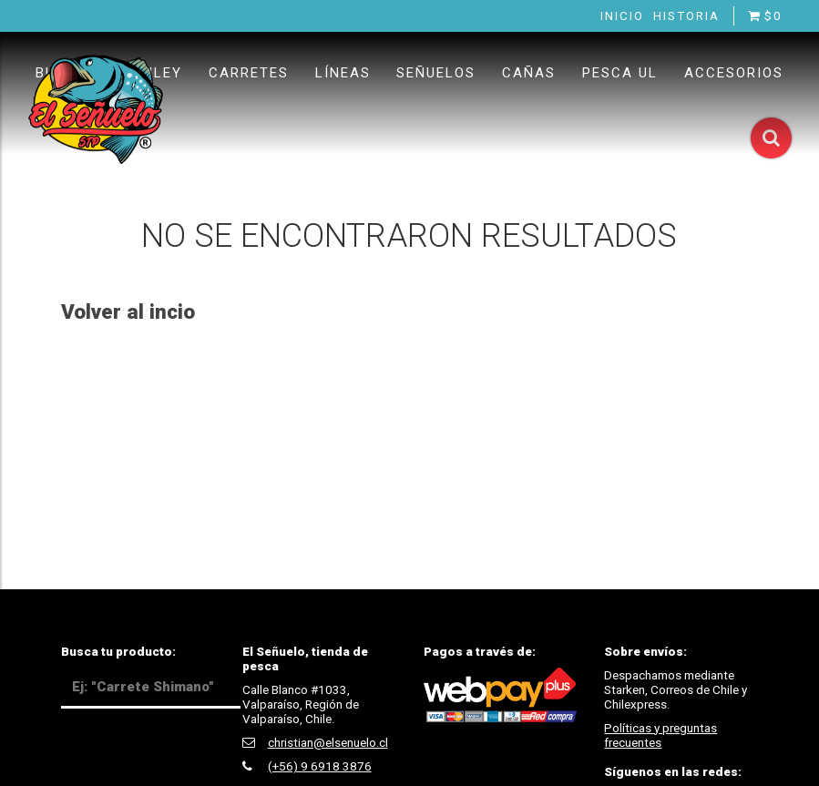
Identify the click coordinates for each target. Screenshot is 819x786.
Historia (686, 15)
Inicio (622, 15)
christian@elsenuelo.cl (328, 742)
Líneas (343, 73)
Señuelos (436, 73)
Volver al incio (128, 311)
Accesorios (733, 73)
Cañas (529, 73)
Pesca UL (620, 73)
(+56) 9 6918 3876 (320, 766)
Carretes (249, 73)
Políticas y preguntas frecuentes (660, 735)
